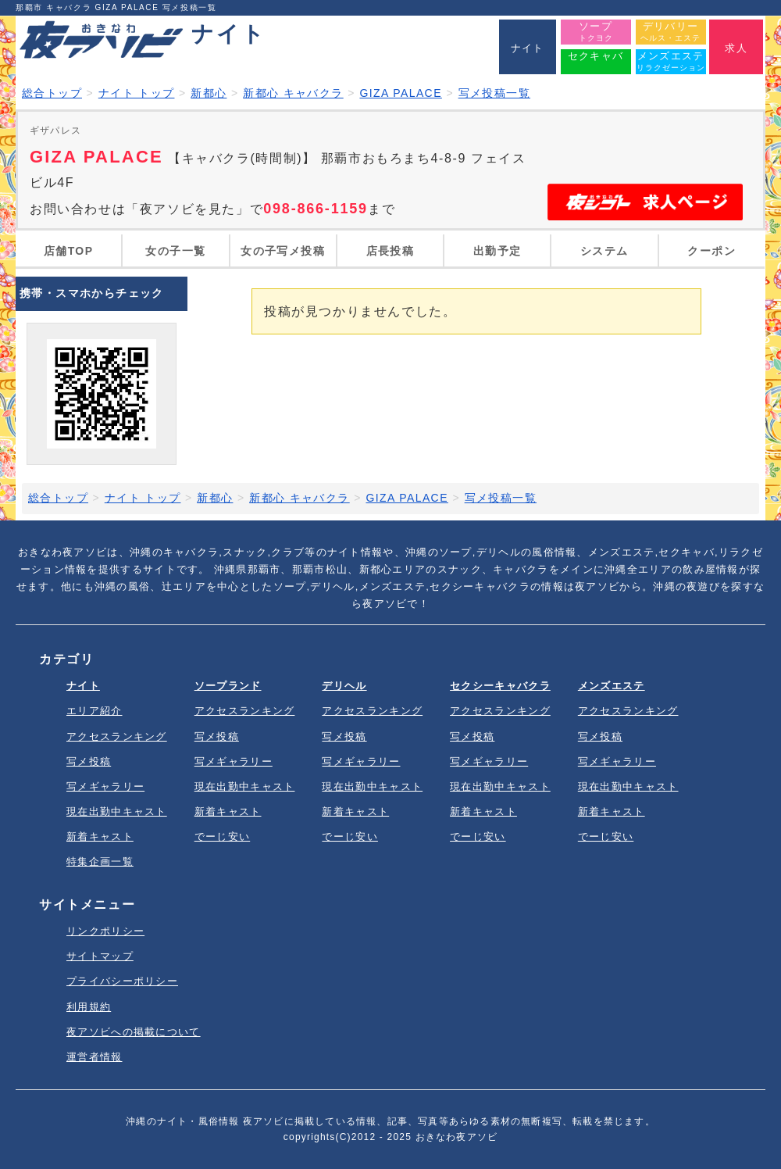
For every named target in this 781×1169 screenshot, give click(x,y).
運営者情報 (94, 1057)
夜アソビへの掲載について (133, 1032)
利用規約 (88, 1007)
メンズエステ (611, 686)
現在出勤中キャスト (116, 811)
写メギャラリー (105, 786)
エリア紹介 (94, 711)
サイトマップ (100, 956)
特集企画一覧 (100, 861)
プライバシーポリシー (122, 981)
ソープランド (228, 686)
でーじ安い (222, 836)
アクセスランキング (116, 736)
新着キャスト (100, 836)
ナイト (83, 686)
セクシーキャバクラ (500, 686)
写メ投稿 (88, 761)
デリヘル (344, 686)
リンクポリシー (105, 931)
